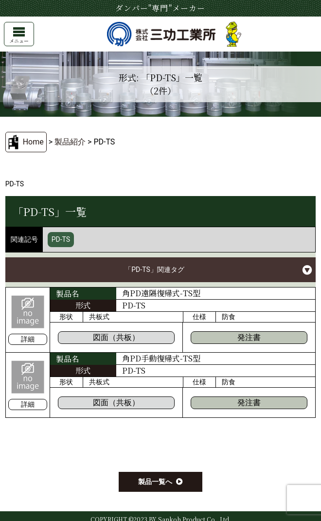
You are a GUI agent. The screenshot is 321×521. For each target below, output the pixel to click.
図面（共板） (116, 337)
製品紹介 (70, 141)
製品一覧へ (155, 481)
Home (33, 141)
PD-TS (61, 239)
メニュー (19, 35)
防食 (228, 317)
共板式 (99, 317)
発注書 (249, 337)
